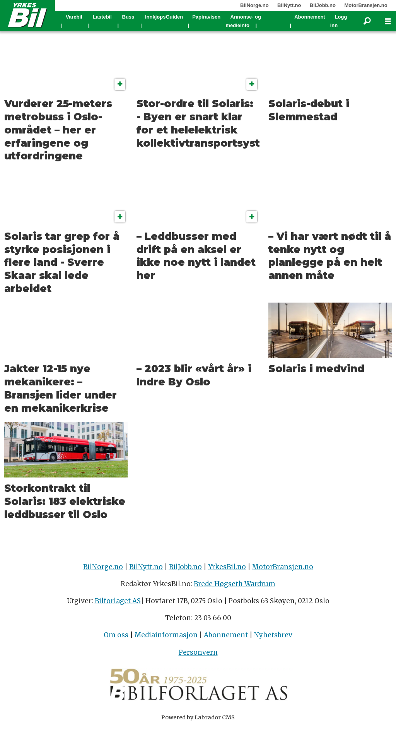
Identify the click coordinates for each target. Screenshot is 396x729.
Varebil (74, 17)
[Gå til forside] (27, 14)
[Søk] (367, 21)
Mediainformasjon (166, 635)
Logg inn (338, 21)
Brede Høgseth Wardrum (234, 584)
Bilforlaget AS (118, 601)
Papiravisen (206, 17)
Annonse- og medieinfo (243, 21)
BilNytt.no (289, 5)
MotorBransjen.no (365, 5)
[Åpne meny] (387, 21)
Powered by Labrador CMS (198, 717)
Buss (128, 17)
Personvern (198, 652)
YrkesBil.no (227, 567)
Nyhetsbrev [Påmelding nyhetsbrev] (273, 635)
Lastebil (102, 17)
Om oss (116, 635)
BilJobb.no (323, 5)
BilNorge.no (254, 5)
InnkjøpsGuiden (164, 17)
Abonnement (309, 17)
